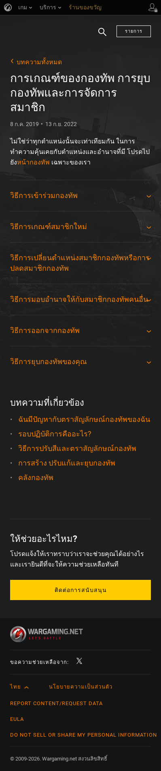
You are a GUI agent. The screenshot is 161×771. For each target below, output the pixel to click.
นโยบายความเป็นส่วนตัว (80, 687)
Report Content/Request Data (56, 703)
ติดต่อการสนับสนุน (81, 590)
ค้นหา (102, 36)
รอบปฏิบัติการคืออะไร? (54, 434)
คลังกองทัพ (35, 477)
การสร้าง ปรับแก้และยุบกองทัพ (66, 463)
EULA (17, 719)
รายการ (133, 31)
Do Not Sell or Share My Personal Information (83, 735)
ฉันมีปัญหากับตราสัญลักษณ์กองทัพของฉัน (84, 419)
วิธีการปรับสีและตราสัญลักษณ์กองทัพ (77, 448)
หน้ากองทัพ (33, 162)
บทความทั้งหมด (39, 62)
